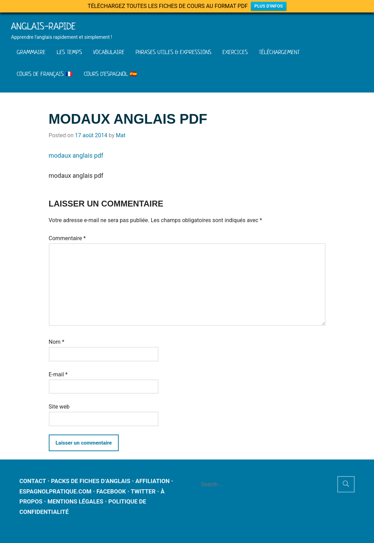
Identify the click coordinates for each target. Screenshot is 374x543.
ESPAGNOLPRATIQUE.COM (55, 491)
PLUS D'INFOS (268, 6)
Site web (59, 406)
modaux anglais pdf (76, 155)
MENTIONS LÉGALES (75, 501)
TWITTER (143, 491)
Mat (121, 135)
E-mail (58, 374)
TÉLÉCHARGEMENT (279, 52)
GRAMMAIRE (31, 52)
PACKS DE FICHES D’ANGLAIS (90, 481)
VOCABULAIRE (109, 52)
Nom (56, 342)
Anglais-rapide (43, 26)
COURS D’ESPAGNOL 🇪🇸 (110, 74)
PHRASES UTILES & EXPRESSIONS (173, 52)
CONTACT (32, 481)
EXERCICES (235, 52)
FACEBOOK (111, 491)
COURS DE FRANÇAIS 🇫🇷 (45, 74)
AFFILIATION (152, 481)
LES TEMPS (69, 52)
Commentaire (67, 238)
